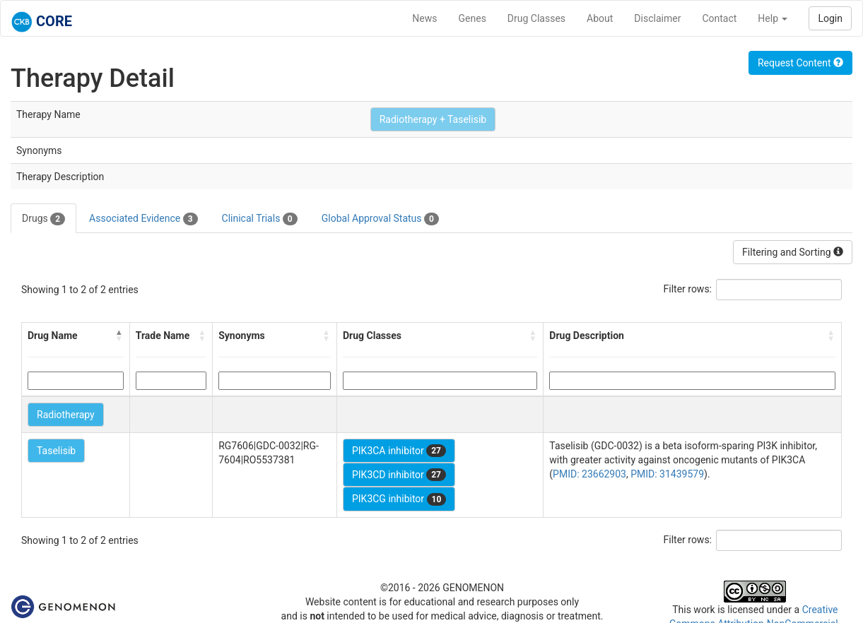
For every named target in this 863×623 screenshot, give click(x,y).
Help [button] (772, 18)
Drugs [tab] (43, 219)
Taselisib (56, 450)
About (600, 18)
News (424, 18)
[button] (119, 335)
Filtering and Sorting (792, 252)
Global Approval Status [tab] (380, 219)
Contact (719, 18)
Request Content (800, 63)
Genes (472, 18)
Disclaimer (657, 18)
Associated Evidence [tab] (143, 219)
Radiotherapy (66, 414)
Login (830, 18)
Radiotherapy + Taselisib (433, 119)
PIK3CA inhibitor (399, 450)
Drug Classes (536, 18)
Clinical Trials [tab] (260, 219)
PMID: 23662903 (589, 474)
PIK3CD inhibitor (399, 474)
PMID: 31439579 (667, 474)
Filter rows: (688, 289)
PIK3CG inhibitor (399, 499)
